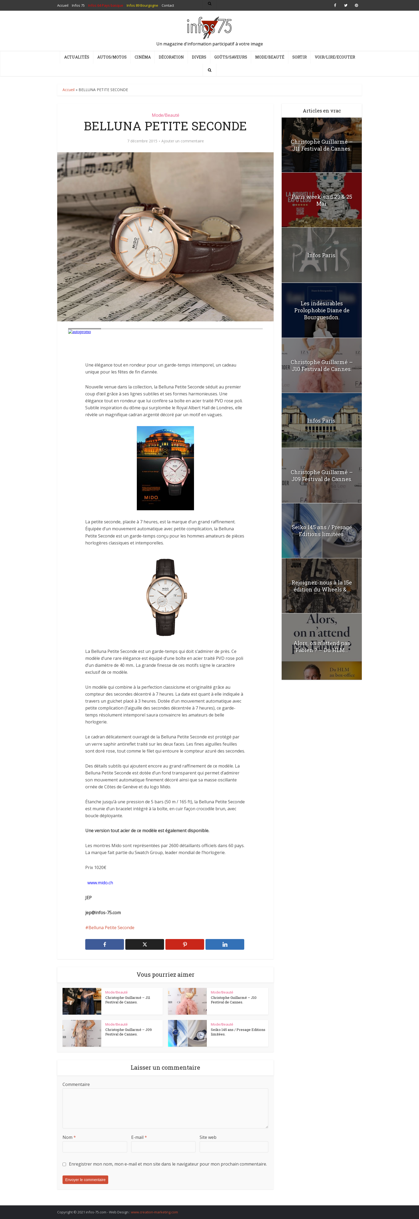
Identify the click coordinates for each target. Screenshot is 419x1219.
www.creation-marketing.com (154, 1212)
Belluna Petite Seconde (111, 927)
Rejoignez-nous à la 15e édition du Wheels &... (322, 586)
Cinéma (143, 57)
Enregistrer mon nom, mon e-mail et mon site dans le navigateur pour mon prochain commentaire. (168, 1164)
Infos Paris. (321, 255)
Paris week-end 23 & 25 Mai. (322, 200)
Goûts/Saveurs (230, 57)
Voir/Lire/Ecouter (335, 57)
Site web (208, 1137)
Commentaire (76, 1084)
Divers (199, 57)
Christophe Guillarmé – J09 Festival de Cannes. (128, 1032)
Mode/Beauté (269, 57)
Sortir (299, 57)
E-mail (139, 1137)
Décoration (171, 57)
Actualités (76, 57)
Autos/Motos (112, 57)
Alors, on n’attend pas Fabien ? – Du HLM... (321, 646)
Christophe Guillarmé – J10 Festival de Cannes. (234, 1000)
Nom (69, 1137)
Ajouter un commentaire (182, 141)
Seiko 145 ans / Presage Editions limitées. (238, 1032)
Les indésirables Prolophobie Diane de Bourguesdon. (322, 310)
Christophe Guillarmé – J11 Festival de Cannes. (127, 1000)
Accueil (69, 89)
